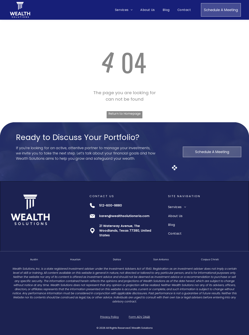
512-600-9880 (110, 205)
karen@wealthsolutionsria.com (124, 216)
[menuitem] (123, 9)
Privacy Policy (109, 317)
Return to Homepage (124, 113)
